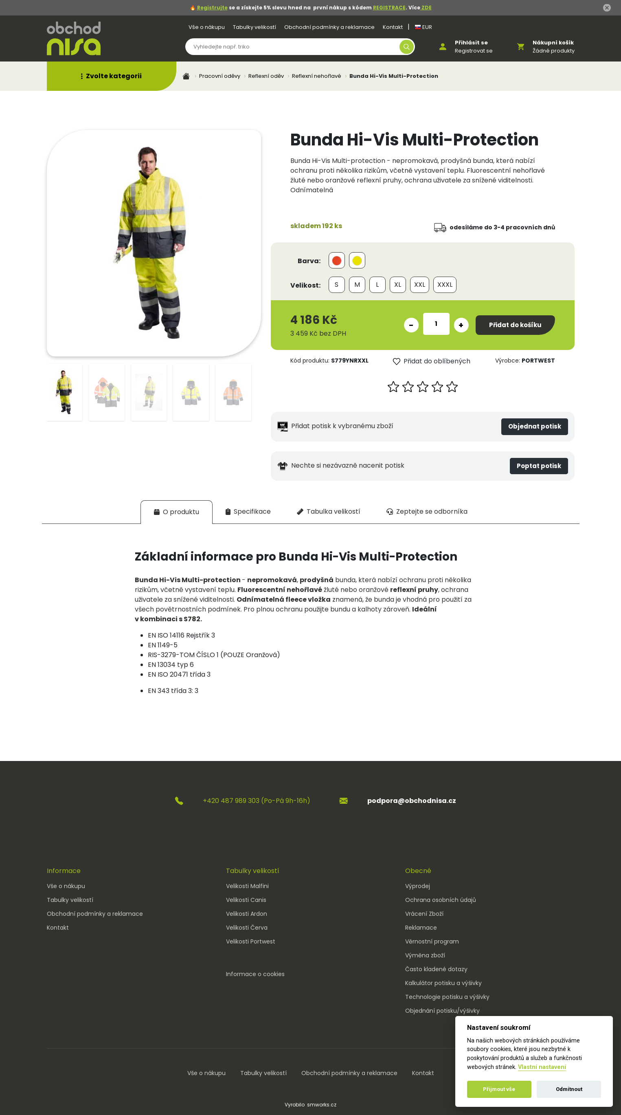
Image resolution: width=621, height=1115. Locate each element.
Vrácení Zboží (424, 914)
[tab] (176, 511)
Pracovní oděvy (219, 76)
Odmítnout (569, 1089)
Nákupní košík (553, 42)
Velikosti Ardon (246, 914)
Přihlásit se (471, 42)
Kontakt (393, 27)
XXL (419, 284)
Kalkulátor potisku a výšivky (443, 983)
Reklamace (421, 928)
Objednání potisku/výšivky (442, 1011)
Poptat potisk (539, 466)
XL (397, 284)
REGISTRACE (389, 7)
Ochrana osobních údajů (440, 900)
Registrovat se (474, 51)
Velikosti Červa (247, 928)
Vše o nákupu (207, 27)
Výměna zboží (425, 955)
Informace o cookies (255, 974)
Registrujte (212, 7)
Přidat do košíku (515, 325)
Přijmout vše (499, 1089)
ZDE (426, 7)
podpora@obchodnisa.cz (411, 800)
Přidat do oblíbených (431, 361)
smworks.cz (321, 1104)
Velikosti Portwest (250, 941)
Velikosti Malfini (247, 886)
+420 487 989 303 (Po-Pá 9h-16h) (256, 800)
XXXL (444, 284)
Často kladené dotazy (436, 969)
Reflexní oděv (266, 76)
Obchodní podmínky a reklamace (329, 27)
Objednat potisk (534, 426)
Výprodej (417, 886)
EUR (423, 27)
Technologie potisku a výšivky (447, 997)
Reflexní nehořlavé (316, 76)
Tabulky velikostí (254, 27)
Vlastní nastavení (542, 1067)
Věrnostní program (432, 941)
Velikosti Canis (246, 900)
